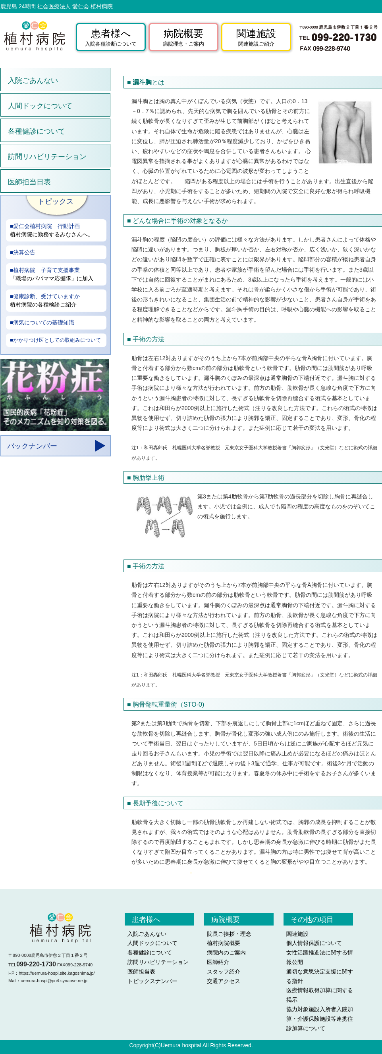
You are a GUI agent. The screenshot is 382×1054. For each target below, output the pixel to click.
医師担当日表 (29, 182)
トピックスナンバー (152, 981)
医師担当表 (141, 971)
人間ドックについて (40, 106)
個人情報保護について (314, 943)
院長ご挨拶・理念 (229, 934)
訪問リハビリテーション (47, 157)
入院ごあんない (33, 80)
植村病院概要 (223, 943)
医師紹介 (218, 962)
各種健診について (36, 131)
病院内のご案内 (226, 952)
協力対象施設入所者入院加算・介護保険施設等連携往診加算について (319, 1018)
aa (56, 333)
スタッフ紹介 (223, 971)
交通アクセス (223, 981)
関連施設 (297, 934)
